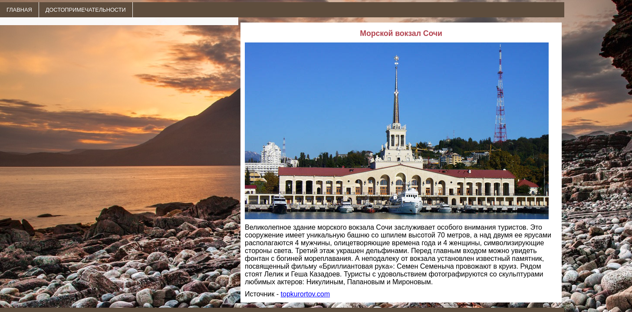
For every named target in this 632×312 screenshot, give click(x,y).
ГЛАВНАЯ (19, 9)
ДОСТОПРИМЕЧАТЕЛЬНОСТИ (86, 9)
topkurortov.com (305, 294)
